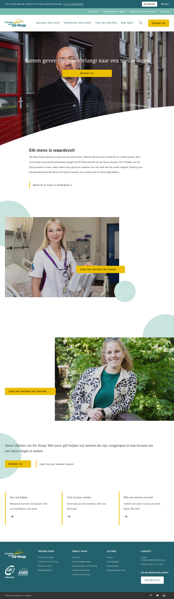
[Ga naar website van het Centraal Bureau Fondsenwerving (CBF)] (10, 572)
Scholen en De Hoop (81, 574)
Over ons (93, 11)
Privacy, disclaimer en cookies (18, 595)
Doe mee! (127, 23)
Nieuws (110, 557)
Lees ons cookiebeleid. (73, 4)
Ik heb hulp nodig (45, 557)
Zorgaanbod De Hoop (116, 570)
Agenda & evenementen (143, 11)
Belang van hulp (48, 23)
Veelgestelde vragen (114, 11)
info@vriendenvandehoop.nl (153, 560)
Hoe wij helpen (106, 23)
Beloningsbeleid (45, 570)
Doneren (76, 557)
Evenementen (112, 566)
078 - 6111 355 (156, 564)
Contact (165, 11)
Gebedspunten (113, 561)
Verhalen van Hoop (77, 23)
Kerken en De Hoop (81, 570)
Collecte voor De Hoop (48, 561)
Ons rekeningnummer (81, 561)
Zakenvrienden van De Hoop (84, 566)
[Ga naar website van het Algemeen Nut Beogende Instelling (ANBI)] (23, 571)
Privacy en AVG (45, 566)
